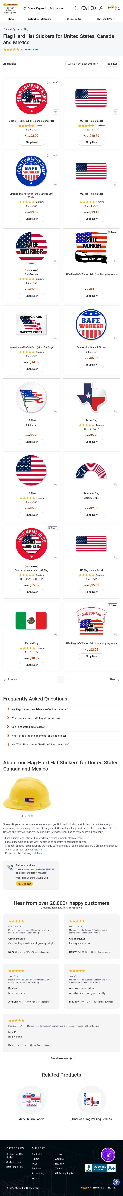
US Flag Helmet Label (91, 121)
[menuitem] (11, 19)
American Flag (91, 493)
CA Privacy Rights (64, 1173)
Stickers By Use (74, 19)
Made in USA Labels (31, 1119)
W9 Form (36, 1178)
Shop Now (32, 142)
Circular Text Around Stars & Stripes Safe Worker (31, 195)
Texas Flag (91, 420)
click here (37, 853)
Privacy (35, 1159)
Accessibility (38, 1173)
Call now (24, 883)
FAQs (34, 1163)
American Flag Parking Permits (91, 1119)
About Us (60, 1159)
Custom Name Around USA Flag (31, 570)
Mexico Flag (31, 643)
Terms (58, 1154)
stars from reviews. (103, 1188)
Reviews (59, 1163)
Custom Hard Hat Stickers (39, 19)
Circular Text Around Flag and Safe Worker (31, 121)
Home (11, 19)
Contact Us (37, 1154)
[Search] (45, 8)
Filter (112, 63)
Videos (58, 1168)
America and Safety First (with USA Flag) (31, 347)
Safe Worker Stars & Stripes (91, 347)
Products (36, 1168)
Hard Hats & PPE (104, 19)
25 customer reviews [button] (30, 49)
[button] (93, 8)
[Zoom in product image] (55, 111)
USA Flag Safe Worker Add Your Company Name (91, 274)
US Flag (32, 420)
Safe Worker (31, 274)
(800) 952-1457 (46, 869)
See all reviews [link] (61, 1058)
